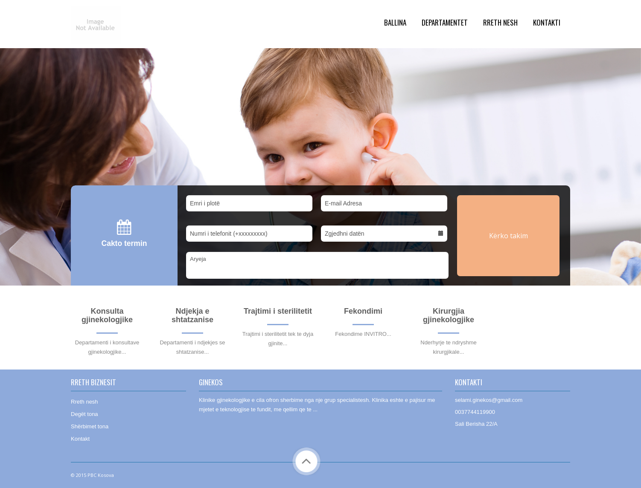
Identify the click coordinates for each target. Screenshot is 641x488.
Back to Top (306, 461)
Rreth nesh (84, 401)
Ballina (395, 22)
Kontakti (546, 22)
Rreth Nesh (500, 22)
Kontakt (80, 439)
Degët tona (84, 414)
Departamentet (445, 22)
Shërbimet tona (89, 426)
